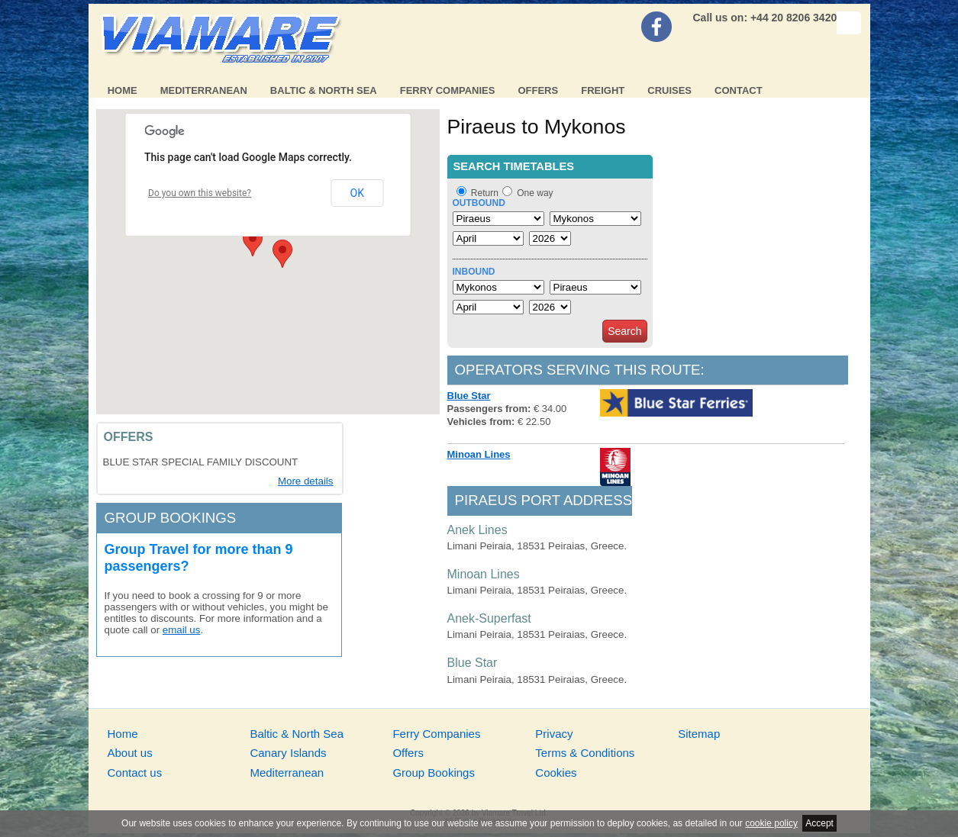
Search (624, 331)
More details (306, 481)
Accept (819, 823)
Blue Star (469, 395)
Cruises (669, 90)
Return (484, 193)
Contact (738, 90)
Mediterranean (203, 90)
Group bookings (171, 518)
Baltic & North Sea (323, 90)
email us (182, 630)
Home (122, 90)
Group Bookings (433, 772)
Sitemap (699, 733)
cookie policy (771, 823)
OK (357, 193)
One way (535, 193)
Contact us (135, 772)
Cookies (555, 772)
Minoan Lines (479, 454)
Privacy (554, 733)
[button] (253, 242)
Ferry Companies (447, 90)
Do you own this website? (199, 193)
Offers (538, 90)
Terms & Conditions (584, 752)
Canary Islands (288, 752)
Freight (602, 90)
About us (130, 752)
